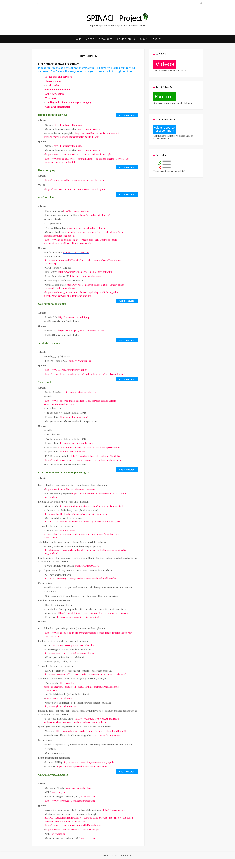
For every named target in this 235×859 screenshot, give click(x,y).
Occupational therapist (57, 89)
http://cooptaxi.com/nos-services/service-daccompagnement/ (89, 447)
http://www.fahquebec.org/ (107, 735)
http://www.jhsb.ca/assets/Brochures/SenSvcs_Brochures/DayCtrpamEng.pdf (84, 373)
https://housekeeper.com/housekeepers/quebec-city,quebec (76, 189)
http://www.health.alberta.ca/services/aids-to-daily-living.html (75, 513)
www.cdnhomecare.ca (89, 129)
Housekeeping (53, 81)
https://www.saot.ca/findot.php (73, 317)
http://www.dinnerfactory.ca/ (95, 215)
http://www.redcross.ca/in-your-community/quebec (89, 762)
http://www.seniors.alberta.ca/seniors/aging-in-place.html (74, 180)
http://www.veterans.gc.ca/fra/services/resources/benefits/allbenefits (91, 731)
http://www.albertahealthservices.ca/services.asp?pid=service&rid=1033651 (82, 521)
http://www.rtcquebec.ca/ (72, 451)
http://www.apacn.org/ (114, 809)
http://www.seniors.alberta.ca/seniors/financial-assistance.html (91, 506)
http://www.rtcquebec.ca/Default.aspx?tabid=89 (95, 455)
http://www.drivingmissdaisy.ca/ (81, 392)
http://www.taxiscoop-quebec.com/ (76, 443)
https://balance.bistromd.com (76, 211)
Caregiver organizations (58, 106)
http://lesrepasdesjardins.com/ (85, 276)
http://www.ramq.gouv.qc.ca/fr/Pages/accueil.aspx (69, 653)
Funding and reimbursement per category (68, 102)
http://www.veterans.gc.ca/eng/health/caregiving (70, 800)
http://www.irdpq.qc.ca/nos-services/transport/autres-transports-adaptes (83, 460)
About (157, 39)
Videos (90, 39)
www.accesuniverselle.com (58, 698)
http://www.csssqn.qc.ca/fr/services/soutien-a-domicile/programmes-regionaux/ (85, 674)
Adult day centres (54, 93)
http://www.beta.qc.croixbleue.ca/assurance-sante (81, 766)
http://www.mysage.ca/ (80, 360)
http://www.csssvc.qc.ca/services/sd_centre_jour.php (85, 271)
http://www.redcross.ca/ (87, 565)
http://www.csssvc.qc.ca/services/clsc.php (66, 369)
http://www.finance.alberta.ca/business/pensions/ (70, 489)
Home (77, 39)
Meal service (52, 85)
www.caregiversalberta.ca (78, 787)
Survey (144, 39)
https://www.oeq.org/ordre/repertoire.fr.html (81, 330)
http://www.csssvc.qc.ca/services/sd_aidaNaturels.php (72, 829)
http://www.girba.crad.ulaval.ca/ (60, 706)
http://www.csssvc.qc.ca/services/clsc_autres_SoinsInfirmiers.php (78, 154)
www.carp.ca (58, 792)
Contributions (126, 39)
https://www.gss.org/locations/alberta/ (86, 227)
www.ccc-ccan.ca (89, 796)
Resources (105, 39)
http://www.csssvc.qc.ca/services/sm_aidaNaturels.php (73, 825)
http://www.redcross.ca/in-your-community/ (78, 616)
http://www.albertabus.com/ (73, 416)
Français (36, 3)
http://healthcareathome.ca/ (68, 124)
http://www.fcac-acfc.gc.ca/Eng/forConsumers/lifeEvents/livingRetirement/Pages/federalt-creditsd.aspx (82, 534)
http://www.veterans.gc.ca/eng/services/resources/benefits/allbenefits (80, 578)
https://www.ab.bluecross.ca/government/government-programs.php (93, 612)
